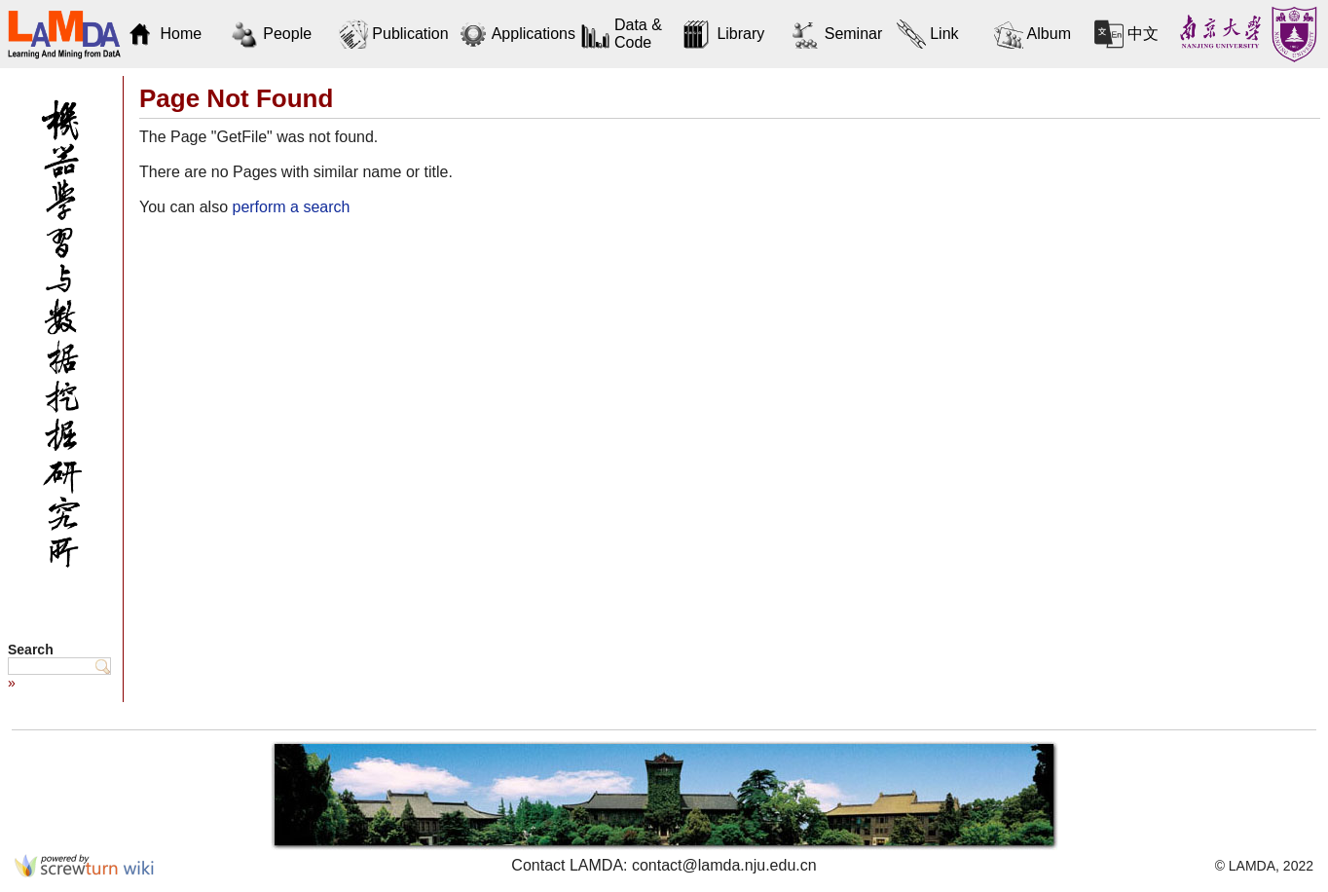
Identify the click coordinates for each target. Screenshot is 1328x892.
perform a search (291, 207)
